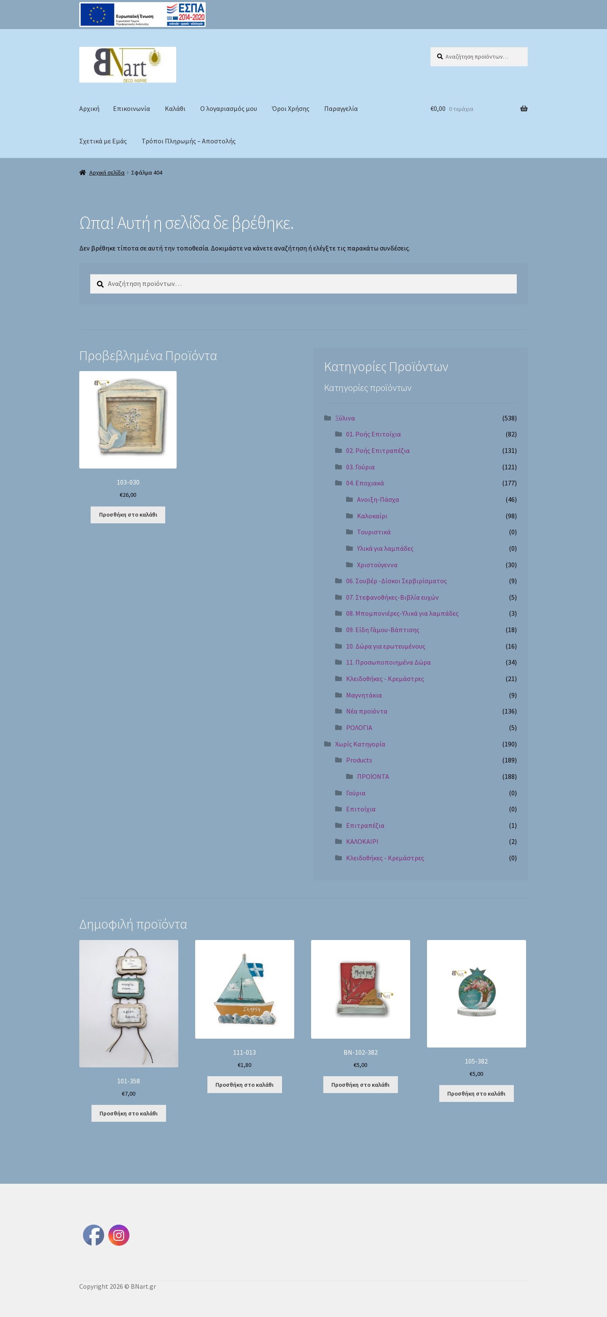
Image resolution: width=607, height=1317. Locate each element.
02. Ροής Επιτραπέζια (378, 450)
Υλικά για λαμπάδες (385, 548)
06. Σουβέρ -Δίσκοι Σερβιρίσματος (396, 580)
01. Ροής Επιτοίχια (373, 434)
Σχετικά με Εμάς (103, 141)
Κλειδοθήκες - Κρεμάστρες (385, 678)
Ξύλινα (345, 418)
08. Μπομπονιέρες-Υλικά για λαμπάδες (402, 613)
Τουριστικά (374, 532)
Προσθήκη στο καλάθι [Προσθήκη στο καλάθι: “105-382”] (476, 1093)
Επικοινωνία (131, 108)
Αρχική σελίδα (107, 172)
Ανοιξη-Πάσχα (378, 499)
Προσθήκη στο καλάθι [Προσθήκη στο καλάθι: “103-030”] (128, 514)
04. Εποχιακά (365, 483)
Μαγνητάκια (364, 695)
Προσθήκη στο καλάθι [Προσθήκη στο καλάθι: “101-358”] (128, 1113)
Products (359, 760)
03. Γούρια (360, 467)
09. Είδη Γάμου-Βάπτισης (382, 629)
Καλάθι (175, 108)
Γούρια (355, 793)
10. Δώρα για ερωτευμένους (385, 646)
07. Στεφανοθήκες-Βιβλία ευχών (392, 597)
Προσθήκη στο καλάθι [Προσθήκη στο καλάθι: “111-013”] (244, 1084)
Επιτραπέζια (365, 825)
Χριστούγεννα (377, 564)
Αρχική (89, 108)
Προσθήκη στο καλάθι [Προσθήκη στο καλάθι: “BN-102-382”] (360, 1084)
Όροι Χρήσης (290, 108)
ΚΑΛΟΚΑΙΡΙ (362, 841)
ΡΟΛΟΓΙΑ (359, 727)
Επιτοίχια (361, 809)
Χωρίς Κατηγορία (360, 744)
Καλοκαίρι (372, 516)
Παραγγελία (341, 108)
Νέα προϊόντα (366, 711)
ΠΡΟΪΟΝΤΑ (373, 776)
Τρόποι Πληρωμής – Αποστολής (189, 141)
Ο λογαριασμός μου (228, 108)
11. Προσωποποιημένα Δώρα (388, 662)
